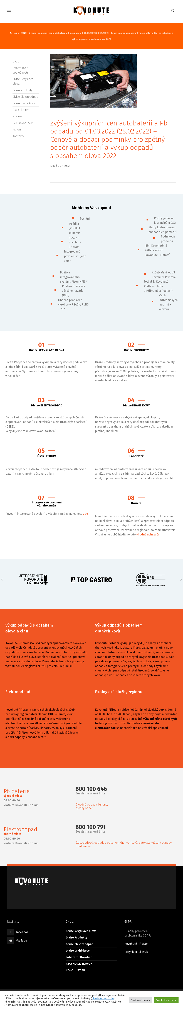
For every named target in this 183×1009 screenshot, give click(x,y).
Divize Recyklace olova (81, 931)
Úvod (16, 61)
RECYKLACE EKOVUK (79, 963)
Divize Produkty (22, 90)
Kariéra (17, 129)
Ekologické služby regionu (118, 691)
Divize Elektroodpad (25, 96)
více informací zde (103, 998)
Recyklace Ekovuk (136, 952)
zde (85, 513)
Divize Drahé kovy (24, 103)
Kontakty (18, 136)
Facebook (22, 932)
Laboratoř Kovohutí (79, 957)
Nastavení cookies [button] (140, 1000)
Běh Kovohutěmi (23, 123)
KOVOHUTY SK (75, 970)
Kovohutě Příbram (136, 943)
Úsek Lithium (21, 109)
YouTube (21, 940)
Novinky (18, 116)
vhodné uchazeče (148, 534)
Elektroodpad (17, 691)
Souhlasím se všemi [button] (166, 1000)
